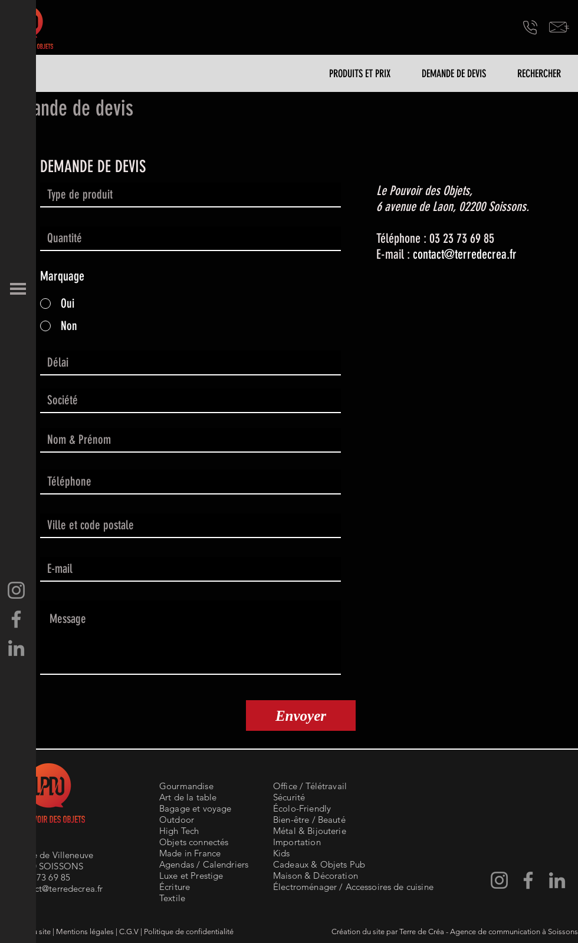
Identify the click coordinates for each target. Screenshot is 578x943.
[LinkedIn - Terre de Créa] (16, 648)
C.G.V (129, 931)
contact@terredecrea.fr (57, 888)
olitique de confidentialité (191, 931)
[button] (18, 289)
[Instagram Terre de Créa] (16, 590)
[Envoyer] (301, 715)
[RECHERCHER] (538, 73)
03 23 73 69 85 (41, 877)
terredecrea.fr (486, 254)
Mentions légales (85, 931)
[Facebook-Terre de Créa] (16, 619)
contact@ (434, 254)
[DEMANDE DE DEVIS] (453, 73)
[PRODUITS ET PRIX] (359, 73)
